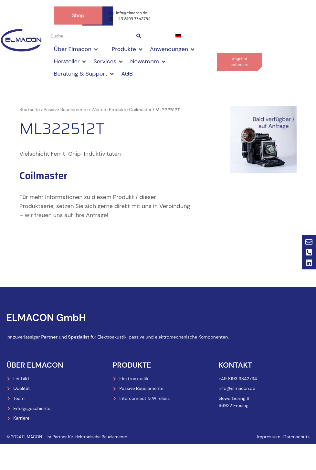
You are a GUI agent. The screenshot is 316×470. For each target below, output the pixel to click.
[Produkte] (128, 50)
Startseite (29, 109)
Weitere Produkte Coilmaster (121, 109)
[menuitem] (178, 36)
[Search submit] (139, 36)
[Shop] (105, 45)
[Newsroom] (148, 62)
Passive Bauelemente (66, 109)
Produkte (131, 365)
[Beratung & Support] (84, 74)
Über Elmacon (34, 365)
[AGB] (127, 74)
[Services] (108, 62)
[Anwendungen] (173, 50)
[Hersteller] (70, 62)
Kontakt (235, 365)
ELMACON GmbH (46, 318)
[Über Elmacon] (76, 50)
